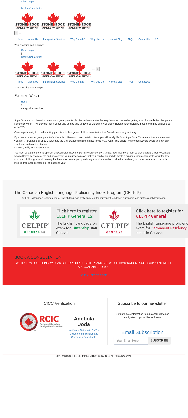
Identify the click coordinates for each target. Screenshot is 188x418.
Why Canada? (77, 39)
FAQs (130, 39)
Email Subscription (142, 332)
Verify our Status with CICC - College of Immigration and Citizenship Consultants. (84, 333)
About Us (33, 39)
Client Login (27, 1)
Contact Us (144, 39)
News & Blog (115, 39)
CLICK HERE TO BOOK (94, 275)
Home (20, 39)
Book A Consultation (31, 8)
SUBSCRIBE (159, 340)
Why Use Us (97, 39)
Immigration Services (54, 39)
